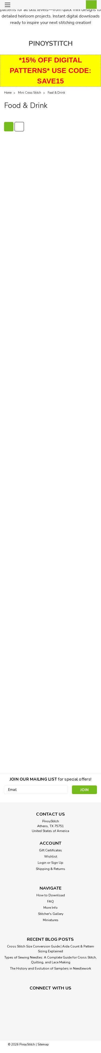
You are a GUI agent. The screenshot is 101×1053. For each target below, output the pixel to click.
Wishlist (50, 856)
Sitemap (42, 1045)
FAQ (50, 901)
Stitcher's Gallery (50, 914)
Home (8, 93)
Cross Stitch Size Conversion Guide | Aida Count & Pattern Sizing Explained (50, 948)
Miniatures (50, 920)
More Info (50, 907)
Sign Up (57, 863)
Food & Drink (56, 93)
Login (42, 863)
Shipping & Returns (50, 869)
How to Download (50, 895)
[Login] (78, 5)
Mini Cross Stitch (29, 93)
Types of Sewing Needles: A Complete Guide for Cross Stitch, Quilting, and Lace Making (50, 959)
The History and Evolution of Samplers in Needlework (50, 968)
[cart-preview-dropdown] (90, 4)
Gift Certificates (50, 850)
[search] (68, 5)
